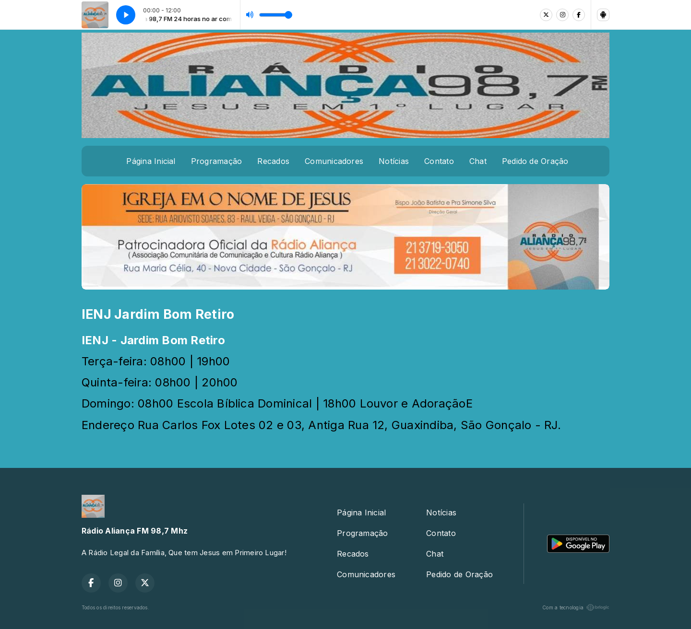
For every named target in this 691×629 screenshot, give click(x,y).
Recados (273, 161)
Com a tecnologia (575, 607)
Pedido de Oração (535, 161)
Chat (478, 161)
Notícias (394, 161)
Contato (439, 161)
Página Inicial (150, 161)
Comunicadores (334, 161)
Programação (216, 161)
